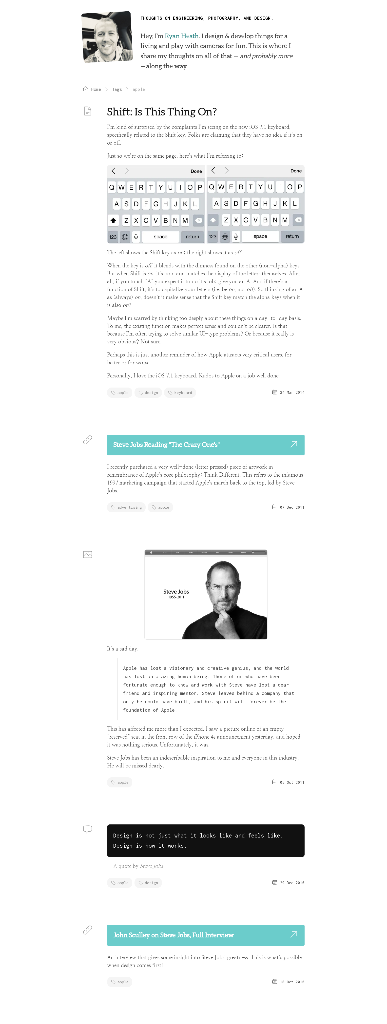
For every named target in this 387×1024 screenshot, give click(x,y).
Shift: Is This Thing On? (162, 112)
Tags (117, 89)
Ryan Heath (182, 36)
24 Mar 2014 (292, 392)
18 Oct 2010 (292, 982)
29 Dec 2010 (292, 882)
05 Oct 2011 (292, 782)
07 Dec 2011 (292, 507)
